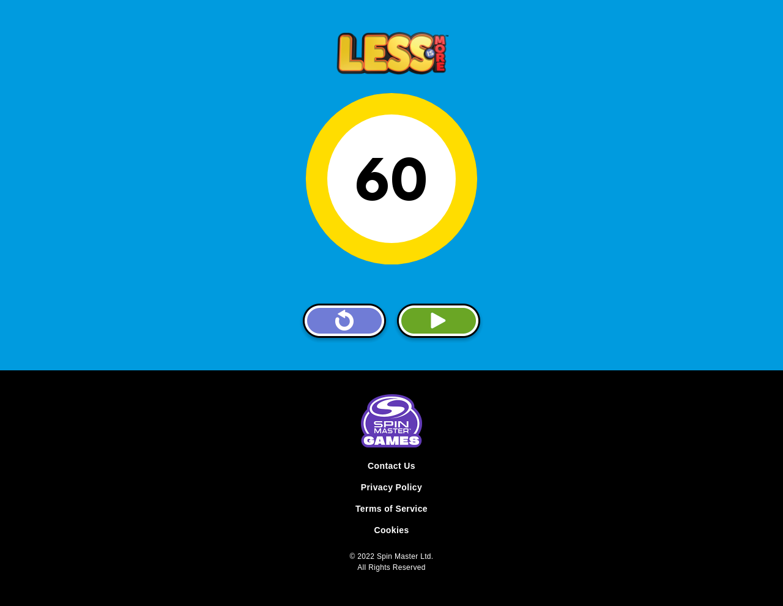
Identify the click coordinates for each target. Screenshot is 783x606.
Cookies (391, 530)
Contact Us (391, 466)
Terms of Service (391, 509)
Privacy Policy (391, 487)
